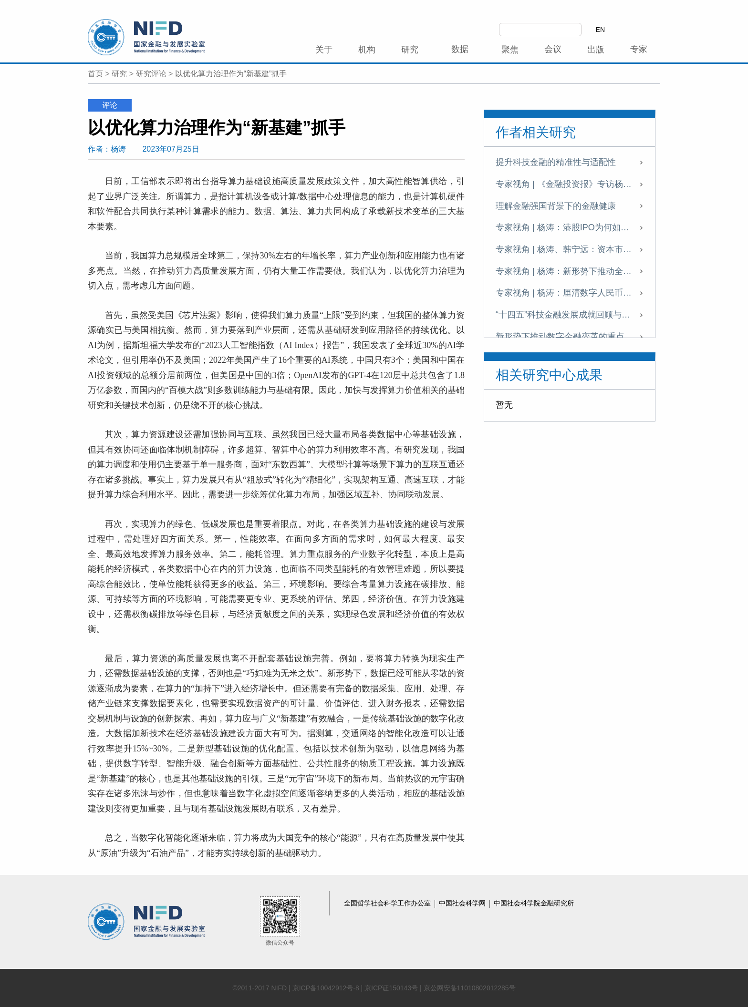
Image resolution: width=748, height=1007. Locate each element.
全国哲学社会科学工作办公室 (388, 903)
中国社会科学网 (463, 903)
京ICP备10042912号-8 (325, 988)
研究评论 (151, 74)
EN (600, 29)
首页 (95, 74)
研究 (119, 74)
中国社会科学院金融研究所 (534, 903)
